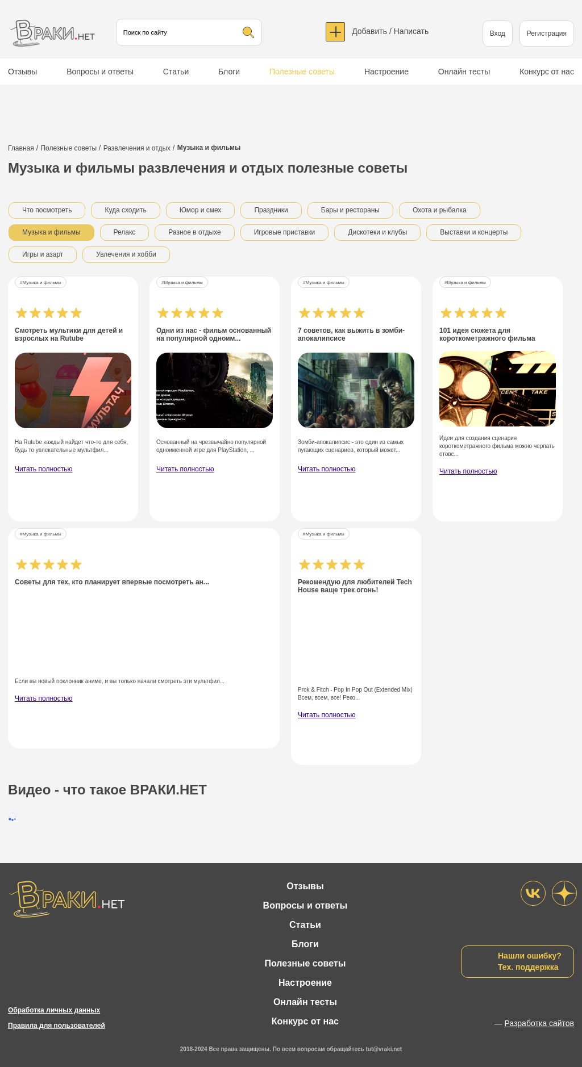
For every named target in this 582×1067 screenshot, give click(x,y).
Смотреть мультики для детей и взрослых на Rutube (69, 334)
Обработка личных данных (54, 1010)
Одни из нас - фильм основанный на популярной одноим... (213, 334)
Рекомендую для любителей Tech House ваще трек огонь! (355, 586)
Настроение (386, 71)
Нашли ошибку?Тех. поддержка (530, 961)
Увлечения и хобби (126, 254)
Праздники (271, 210)
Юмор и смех (201, 210)
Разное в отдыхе (194, 232)
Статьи (176, 71)
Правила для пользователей (56, 1026)
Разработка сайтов (539, 1023)
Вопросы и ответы (100, 71)
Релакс (125, 232)
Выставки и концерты (474, 232)
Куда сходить (125, 210)
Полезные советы (302, 71)
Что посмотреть (47, 210)
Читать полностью (44, 469)
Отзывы (22, 71)
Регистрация (547, 33)
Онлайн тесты (464, 71)
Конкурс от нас (546, 71)
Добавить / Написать (390, 31)
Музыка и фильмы (51, 232)
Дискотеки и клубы (377, 232)
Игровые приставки (284, 232)
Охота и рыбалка (440, 210)
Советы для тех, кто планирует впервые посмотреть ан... (112, 582)
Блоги (229, 71)
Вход (497, 33)
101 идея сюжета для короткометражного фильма (487, 334)
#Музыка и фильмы (40, 282)
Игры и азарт (42, 254)
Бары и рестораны (350, 210)
